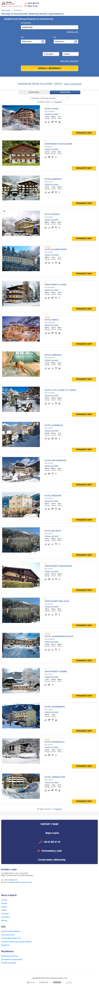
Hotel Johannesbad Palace (59, 636)
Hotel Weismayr (53, 496)
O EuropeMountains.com (11, 938)
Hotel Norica (52, 320)
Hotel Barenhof (53, 179)
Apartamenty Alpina (55, 284)
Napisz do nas (33, 6)
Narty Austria (5, 10)
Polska (4, 910)
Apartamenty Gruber (56, 671)
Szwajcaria (5, 917)
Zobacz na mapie (51, 114)
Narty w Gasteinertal (72, 84)
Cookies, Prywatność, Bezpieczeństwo (16, 942)
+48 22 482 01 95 (33, 3)
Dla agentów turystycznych (11, 959)
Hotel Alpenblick (54, 425)
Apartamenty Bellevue (57, 601)
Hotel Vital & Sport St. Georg (60, 390)
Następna (58, 102)
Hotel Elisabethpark (56, 249)
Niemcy (4, 907)
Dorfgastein (48, 146)
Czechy (4, 900)
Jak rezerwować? (8, 935)
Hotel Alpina (51, 109)
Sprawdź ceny (84, 133)
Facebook (3, 888)
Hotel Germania (53, 355)
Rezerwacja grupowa (9, 956)
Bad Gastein (49, 182)
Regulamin (5, 945)
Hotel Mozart (52, 214)
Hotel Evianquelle (54, 742)
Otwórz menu (96, 4)
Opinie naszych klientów (10, 931)
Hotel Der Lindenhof (55, 460)
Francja (4, 903)
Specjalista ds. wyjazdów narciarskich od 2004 (11, 4)
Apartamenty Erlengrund (58, 566)
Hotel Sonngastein (55, 777)
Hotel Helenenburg (55, 707)
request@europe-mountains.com (19, 882)
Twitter (9, 888)
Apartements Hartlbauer (58, 144)
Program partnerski (8, 963)
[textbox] (49, 27)
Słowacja (5, 914)
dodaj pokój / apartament (69, 61)
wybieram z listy (72, 32)
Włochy (4, 920)
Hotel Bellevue (53, 531)
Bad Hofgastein (50, 111)
